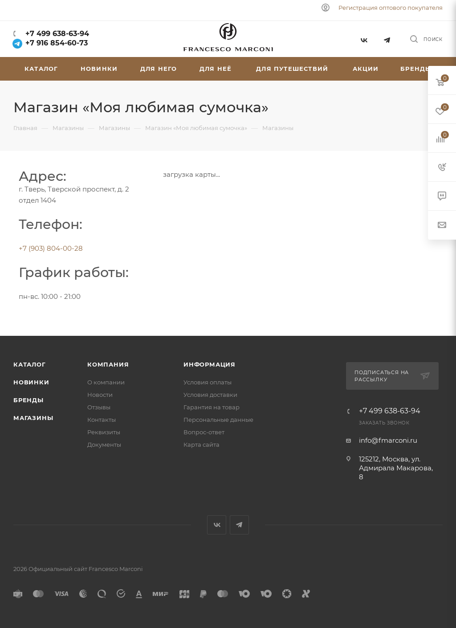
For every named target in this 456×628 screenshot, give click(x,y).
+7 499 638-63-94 (56, 33)
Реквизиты (103, 432)
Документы (104, 444)
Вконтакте (363, 39)
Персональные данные (218, 419)
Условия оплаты (207, 382)
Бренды (28, 400)
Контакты (101, 419)
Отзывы (98, 407)
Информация (209, 364)
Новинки (31, 382)
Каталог (29, 364)
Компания (108, 364)
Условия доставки (210, 394)
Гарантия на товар (211, 407)
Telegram (387, 39)
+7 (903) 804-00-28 (51, 248)
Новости (100, 394)
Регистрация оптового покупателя (390, 7)
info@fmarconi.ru (388, 440)
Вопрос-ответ (203, 432)
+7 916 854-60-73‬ (50, 43)
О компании (106, 382)
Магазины (33, 417)
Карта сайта (201, 444)
